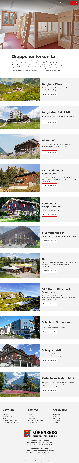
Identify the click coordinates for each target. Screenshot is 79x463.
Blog (54, 416)
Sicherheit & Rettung (34, 422)
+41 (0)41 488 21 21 (31, 452)
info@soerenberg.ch (45, 444)
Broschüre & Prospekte (35, 420)
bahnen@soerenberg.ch (45, 452)
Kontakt (5, 414)
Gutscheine (56, 420)
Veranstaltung (32, 418)
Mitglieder (56, 418)
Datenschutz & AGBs (31, 461)
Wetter (30, 414)
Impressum (43, 461)
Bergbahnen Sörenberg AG (11, 420)
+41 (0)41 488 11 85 (32, 444)
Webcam (31, 416)
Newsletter (56, 414)
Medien (4, 418)
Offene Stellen (7, 416)
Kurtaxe (55, 422)
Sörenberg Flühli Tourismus (11, 422)
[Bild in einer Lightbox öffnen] (39, 434)
